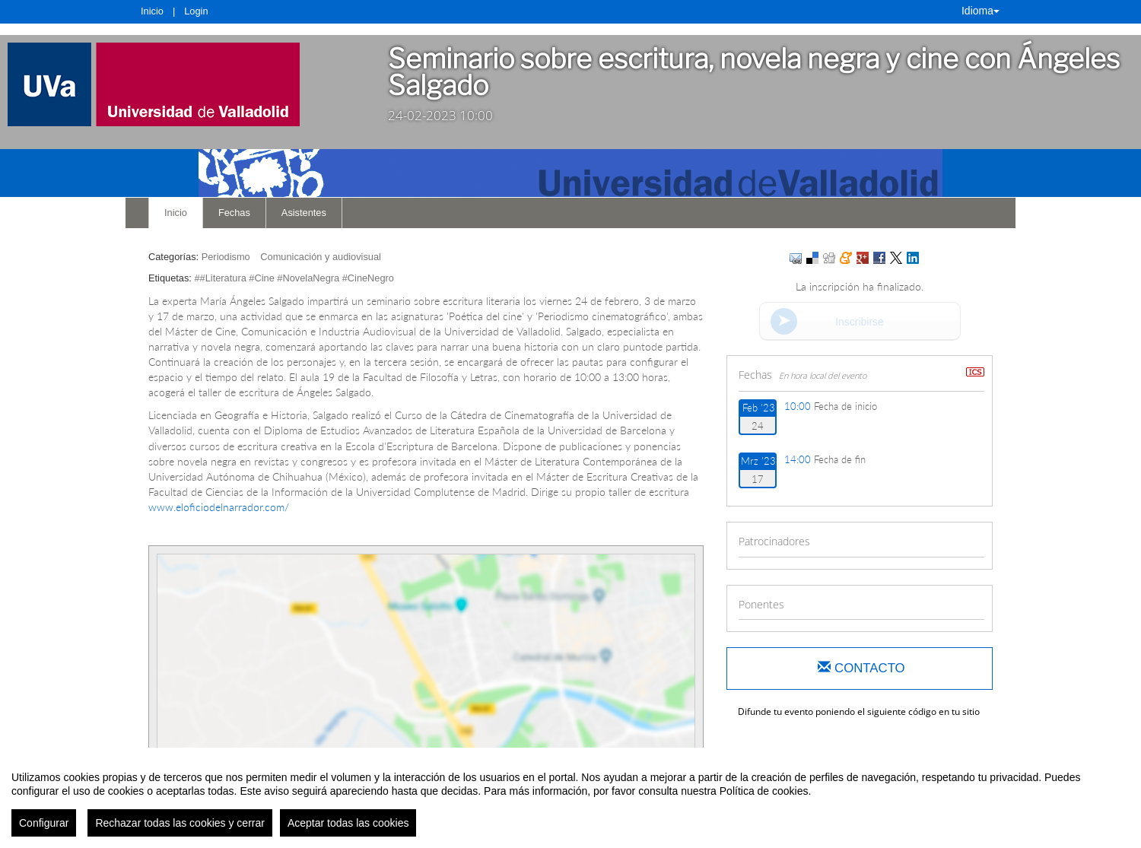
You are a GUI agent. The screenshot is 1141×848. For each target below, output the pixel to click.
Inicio (152, 11)
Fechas (234, 212)
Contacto (861, 668)
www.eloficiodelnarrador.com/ (218, 506)
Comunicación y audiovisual (320, 256)
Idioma (980, 11)
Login (196, 11)
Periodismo (226, 256)
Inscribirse (859, 322)
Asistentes (303, 212)
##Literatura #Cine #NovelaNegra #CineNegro (294, 278)
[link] (182, 84)
